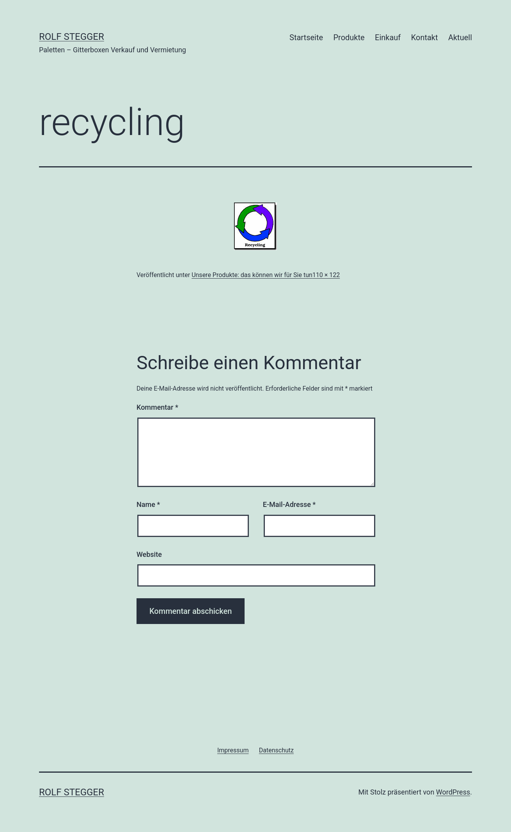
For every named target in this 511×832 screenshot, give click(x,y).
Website (149, 554)
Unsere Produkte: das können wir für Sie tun (252, 275)
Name (148, 504)
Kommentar (157, 407)
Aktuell (460, 37)
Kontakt (424, 37)
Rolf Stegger (71, 36)
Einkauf (388, 37)
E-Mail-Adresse (289, 504)
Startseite (306, 37)
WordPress (453, 792)
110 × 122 (326, 275)
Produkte (348, 37)
